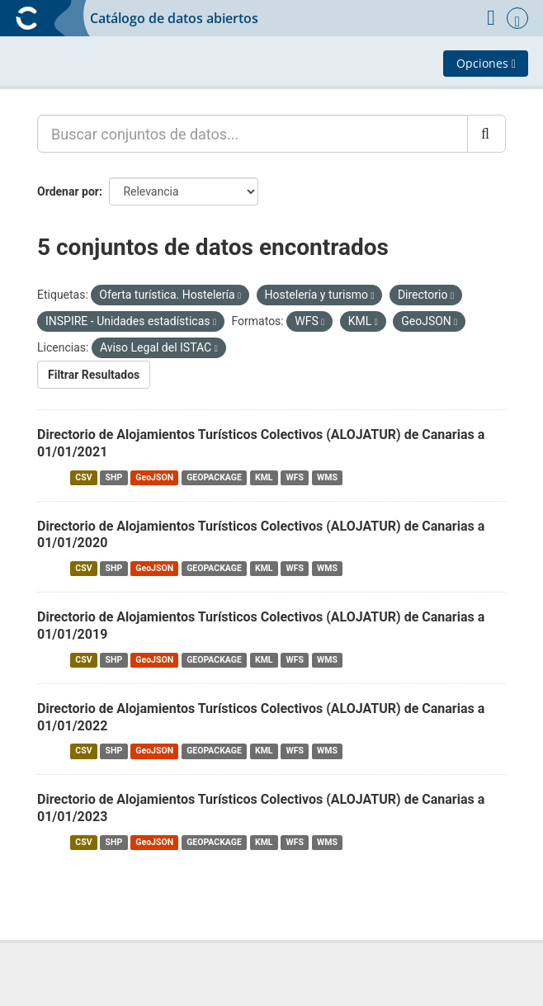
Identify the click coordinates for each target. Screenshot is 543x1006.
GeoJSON (154, 477)
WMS (327, 477)
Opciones (486, 63)
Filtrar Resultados (93, 374)
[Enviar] (486, 134)
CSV (83, 477)
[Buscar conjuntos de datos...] (252, 134)
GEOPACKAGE (214, 477)
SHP (114, 477)
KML (264, 477)
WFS (295, 477)
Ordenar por (68, 191)
